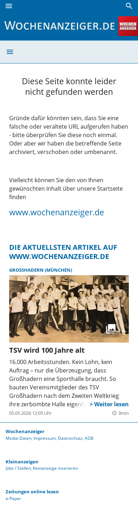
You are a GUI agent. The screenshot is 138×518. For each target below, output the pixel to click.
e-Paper (13, 498)
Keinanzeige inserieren (55, 468)
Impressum (45, 438)
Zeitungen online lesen (32, 491)
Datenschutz (70, 438)
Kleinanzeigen (22, 461)
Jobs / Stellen (18, 468)
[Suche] (129, 6)
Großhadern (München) (40, 270)
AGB (89, 438)
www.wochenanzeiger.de (56, 212)
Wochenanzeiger (25, 431)
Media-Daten (18, 438)
